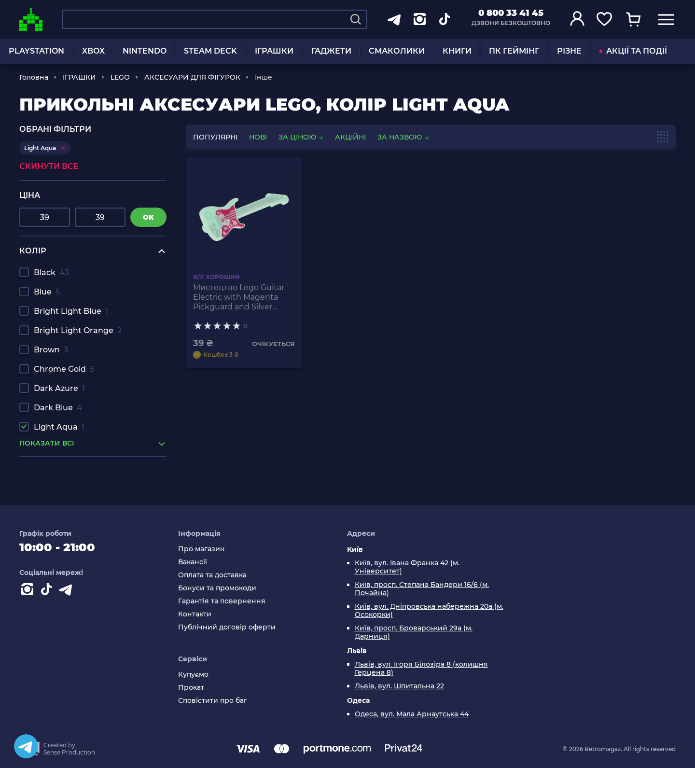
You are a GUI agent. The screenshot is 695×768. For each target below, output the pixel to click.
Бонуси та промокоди (217, 588)
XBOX (93, 51)
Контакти (194, 614)
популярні (215, 137)
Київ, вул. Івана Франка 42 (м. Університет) (407, 567)
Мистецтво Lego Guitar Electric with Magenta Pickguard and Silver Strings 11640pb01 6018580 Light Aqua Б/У (239, 297)
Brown (51, 349)
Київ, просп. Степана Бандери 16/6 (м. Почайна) (422, 589)
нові (258, 137)
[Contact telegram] (67, 591)
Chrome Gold (64, 369)
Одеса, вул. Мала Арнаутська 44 (412, 714)
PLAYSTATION (36, 51)
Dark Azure (59, 388)
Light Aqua (59, 427)
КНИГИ (457, 51)
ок (148, 217)
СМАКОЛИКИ (397, 51)
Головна (33, 77)
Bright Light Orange (78, 330)
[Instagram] (29, 591)
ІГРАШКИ (274, 51)
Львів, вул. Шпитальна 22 (399, 686)
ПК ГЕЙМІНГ (514, 51)
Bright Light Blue (71, 311)
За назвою (403, 137)
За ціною (301, 137)
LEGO (120, 77)
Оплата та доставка (212, 575)
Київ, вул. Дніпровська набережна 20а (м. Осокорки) (429, 610)
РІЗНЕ (569, 51)
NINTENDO (145, 51)
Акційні (350, 137)
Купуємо (193, 674)
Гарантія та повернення (221, 601)
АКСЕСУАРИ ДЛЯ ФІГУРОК (192, 77)
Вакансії (192, 562)
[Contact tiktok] (48, 591)
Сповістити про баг (212, 701)
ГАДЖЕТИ (331, 51)
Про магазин (201, 549)
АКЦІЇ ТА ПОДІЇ (633, 51)
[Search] (355, 19)
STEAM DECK (210, 51)
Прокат (191, 688)
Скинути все (49, 166)
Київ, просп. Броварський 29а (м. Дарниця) (414, 632)
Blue (47, 291)
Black (51, 272)
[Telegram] (26, 746)
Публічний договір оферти (227, 627)
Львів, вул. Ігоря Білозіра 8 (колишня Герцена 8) (421, 668)
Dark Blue (58, 407)
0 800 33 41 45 (510, 13)
